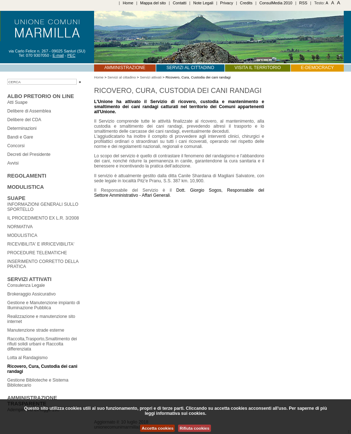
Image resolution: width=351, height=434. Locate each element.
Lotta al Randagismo (27, 357)
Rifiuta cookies (194, 428)
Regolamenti (26, 176)
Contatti (179, 3)
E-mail (58, 55)
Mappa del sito (153, 3)
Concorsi (16, 145)
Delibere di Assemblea (29, 111)
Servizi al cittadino (190, 67)
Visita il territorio (257, 67)
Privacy (226, 3)
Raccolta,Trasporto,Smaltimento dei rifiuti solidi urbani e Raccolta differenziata (42, 344)
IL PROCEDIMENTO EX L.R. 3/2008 (43, 218)
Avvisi (13, 163)
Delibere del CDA (24, 119)
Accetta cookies (157, 428)
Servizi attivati (29, 279)
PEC (71, 55)
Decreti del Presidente (29, 154)
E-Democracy (317, 67)
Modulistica (25, 187)
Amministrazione (124, 67)
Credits (246, 3)
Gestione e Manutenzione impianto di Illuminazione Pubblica (43, 305)
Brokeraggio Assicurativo (31, 294)
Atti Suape (17, 102)
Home (128, 3)
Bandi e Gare (20, 137)
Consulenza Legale (26, 285)
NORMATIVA (20, 226)
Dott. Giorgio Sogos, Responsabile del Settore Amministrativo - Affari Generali (179, 193)
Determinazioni (22, 128)
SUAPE (16, 198)
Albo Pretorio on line (40, 96)
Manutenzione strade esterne (35, 330)
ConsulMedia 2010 (275, 3)
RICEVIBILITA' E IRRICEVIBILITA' (40, 244)
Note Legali (203, 3)
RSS (303, 3)
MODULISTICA (22, 235)
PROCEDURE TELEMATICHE (37, 252)
